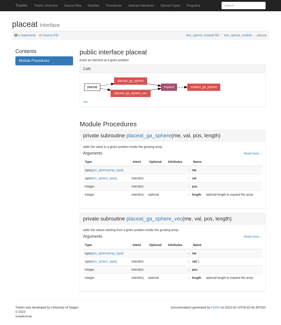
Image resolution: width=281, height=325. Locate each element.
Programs (193, 5)
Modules (93, 5)
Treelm (21, 5)
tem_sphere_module (238, 35)
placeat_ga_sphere (148, 135)
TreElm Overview (46, 5)
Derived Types (170, 5)
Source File (50, 35)
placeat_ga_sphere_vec (154, 219)
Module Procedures (34, 60)
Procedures (114, 5)
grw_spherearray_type (107, 170)
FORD (215, 307)
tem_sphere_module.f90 (202, 35)
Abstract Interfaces (141, 5)
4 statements (27, 35)
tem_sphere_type (103, 178)
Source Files (72, 5)
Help (85, 102)
